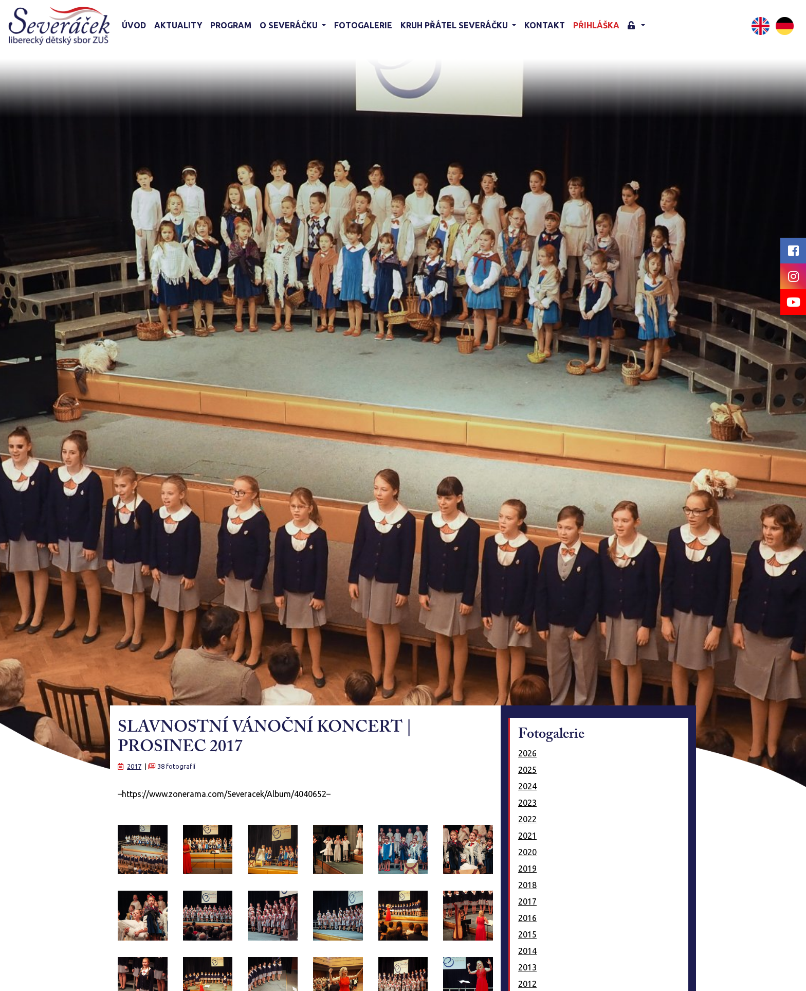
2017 (134, 766)
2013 (527, 967)
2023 (527, 802)
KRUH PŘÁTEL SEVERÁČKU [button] (455, 25)
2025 (527, 769)
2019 (527, 868)
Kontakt (544, 25)
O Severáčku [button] (290, 25)
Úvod (134, 25)
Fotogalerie (363, 25)
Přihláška (596, 25)
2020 (527, 852)
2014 (527, 950)
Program (230, 25)
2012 (527, 983)
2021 (527, 835)
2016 (527, 918)
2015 (527, 934)
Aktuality (178, 25)
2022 (527, 819)
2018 (527, 885)
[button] (636, 26)
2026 (527, 753)
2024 (527, 786)
